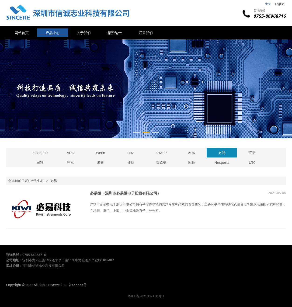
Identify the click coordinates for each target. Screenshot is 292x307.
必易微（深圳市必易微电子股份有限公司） (125, 193)
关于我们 (84, 32)
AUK (191, 152)
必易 (221, 152)
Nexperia (221, 162)
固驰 (191, 162)
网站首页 (22, 32)
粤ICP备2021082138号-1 (146, 296)
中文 (268, 4)
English (280, 4)
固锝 (39, 162)
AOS (70, 152)
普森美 (161, 162)
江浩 (252, 152)
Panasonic (39, 152)
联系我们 (146, 32)
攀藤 (100, 162)
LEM (130, 152)
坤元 (70, 162)
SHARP (161, 152)
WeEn (100, 152)
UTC (252, 162)
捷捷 (130, 162)
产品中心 (53, 32)
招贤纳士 (115, 32)
